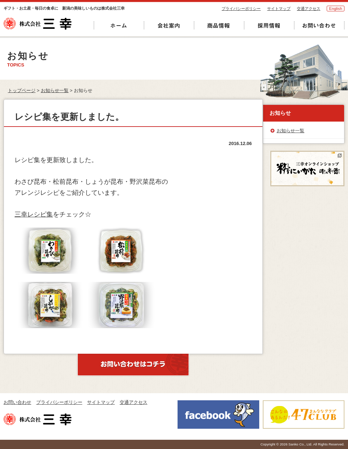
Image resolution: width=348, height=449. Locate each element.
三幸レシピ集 (34, 214)
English (335, 8)
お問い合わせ (17, 402)
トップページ (22, 90)
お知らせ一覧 (55, 90)
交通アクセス (308, 8)
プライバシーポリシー (241, 8)
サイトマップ (278, 8)
